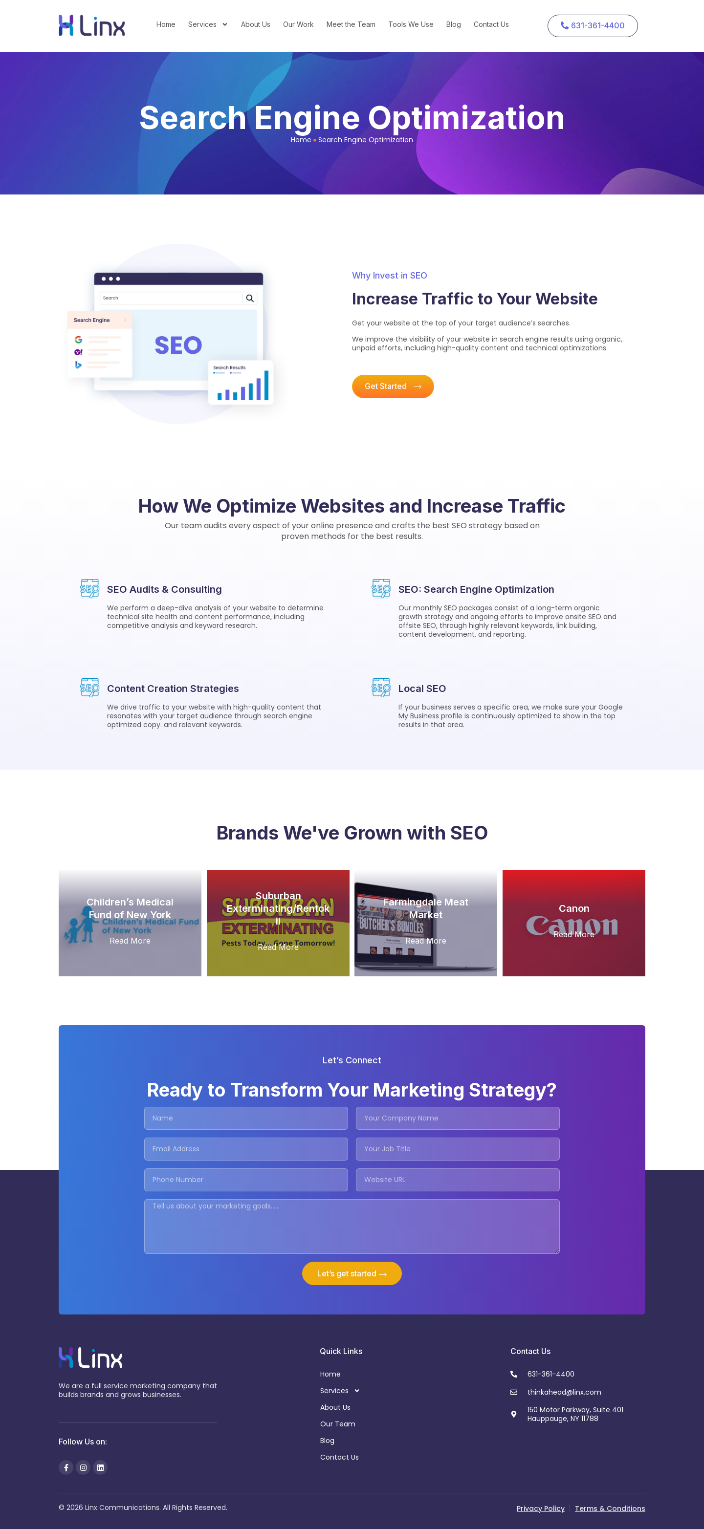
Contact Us (491, 24)
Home (166, 24)
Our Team (337, 1424)
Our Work (298, 24)
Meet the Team (351, 24)
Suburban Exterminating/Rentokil (278, 908)
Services (208, 24)
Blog (453, 24)
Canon (573, 908)
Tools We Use (411, 24)
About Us (255, 24)
